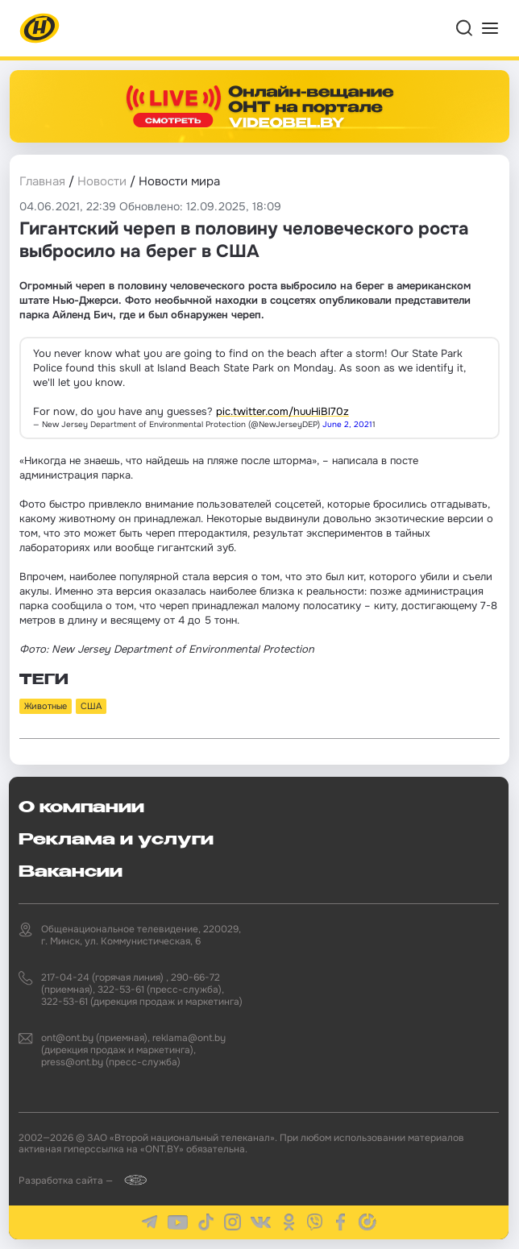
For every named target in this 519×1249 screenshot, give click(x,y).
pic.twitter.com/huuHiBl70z (282, 411)
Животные (45, 706)
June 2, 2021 (347, 424)
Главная (42, 181)
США (91, 706)
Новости (102, 181)
